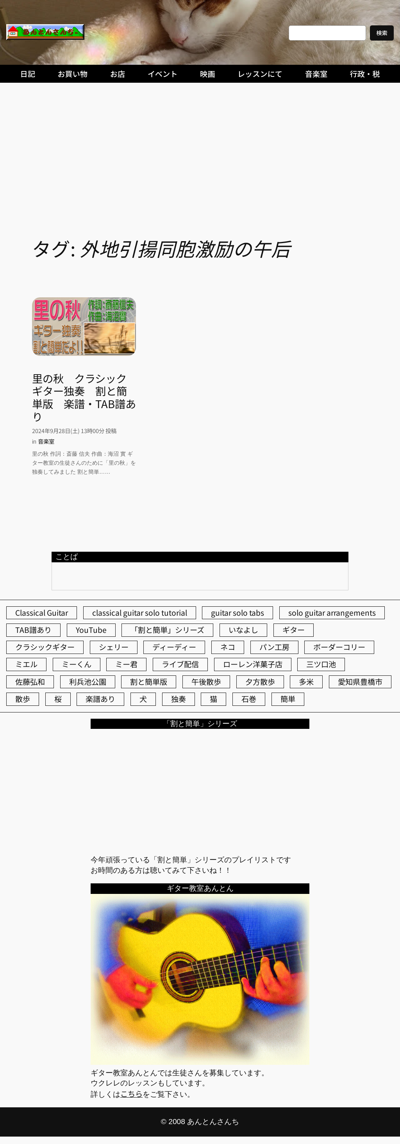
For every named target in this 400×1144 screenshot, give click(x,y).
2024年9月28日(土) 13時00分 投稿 (74, 430)
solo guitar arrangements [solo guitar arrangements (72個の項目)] (332, 612)
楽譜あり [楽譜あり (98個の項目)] (100, 698)
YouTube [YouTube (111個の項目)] (91, 629)
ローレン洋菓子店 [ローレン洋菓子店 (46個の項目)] (252, 664)
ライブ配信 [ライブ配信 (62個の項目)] (180, 664)
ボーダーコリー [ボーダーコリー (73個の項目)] (339, 646)
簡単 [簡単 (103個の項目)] (287, 698)
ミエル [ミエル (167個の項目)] (26, 664)
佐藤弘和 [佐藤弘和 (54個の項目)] (30, 681)
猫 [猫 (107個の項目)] (213, 698)
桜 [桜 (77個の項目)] (58, 698)
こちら (131, 1093)
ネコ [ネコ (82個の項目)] (227, 646)
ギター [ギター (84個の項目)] (293, 629)
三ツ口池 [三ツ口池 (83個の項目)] (321, 664)
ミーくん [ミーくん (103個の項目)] (76, 664)
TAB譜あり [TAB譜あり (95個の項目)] (33, 629)
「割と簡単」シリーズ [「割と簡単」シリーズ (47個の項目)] (167, 629)
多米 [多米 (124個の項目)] (306, 681)
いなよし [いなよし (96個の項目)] (243, 629)
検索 (382, 32)
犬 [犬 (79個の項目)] (143, 698)
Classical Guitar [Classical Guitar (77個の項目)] (41, 612)
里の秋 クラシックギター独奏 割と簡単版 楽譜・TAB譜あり (84, 397)
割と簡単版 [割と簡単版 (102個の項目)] (148, 681)
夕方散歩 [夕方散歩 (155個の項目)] (260, 681)
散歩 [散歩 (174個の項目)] (22, 698)
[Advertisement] (200, 144)
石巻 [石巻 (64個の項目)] (248, 698)
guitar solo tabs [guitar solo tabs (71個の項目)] (237, 612)
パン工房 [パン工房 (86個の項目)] (274, 646)
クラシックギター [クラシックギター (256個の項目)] (45, 646)
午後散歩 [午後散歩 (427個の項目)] (206, 681)
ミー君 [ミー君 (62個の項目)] (126, 664)
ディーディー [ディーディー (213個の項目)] (174, 646)
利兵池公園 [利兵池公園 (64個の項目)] (87, 681)
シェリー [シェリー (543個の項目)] (114, 646)
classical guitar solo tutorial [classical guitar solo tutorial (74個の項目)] (139, 612)
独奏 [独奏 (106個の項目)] (178, 698)
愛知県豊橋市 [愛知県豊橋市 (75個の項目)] (360, 681)
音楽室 (46, 441)
